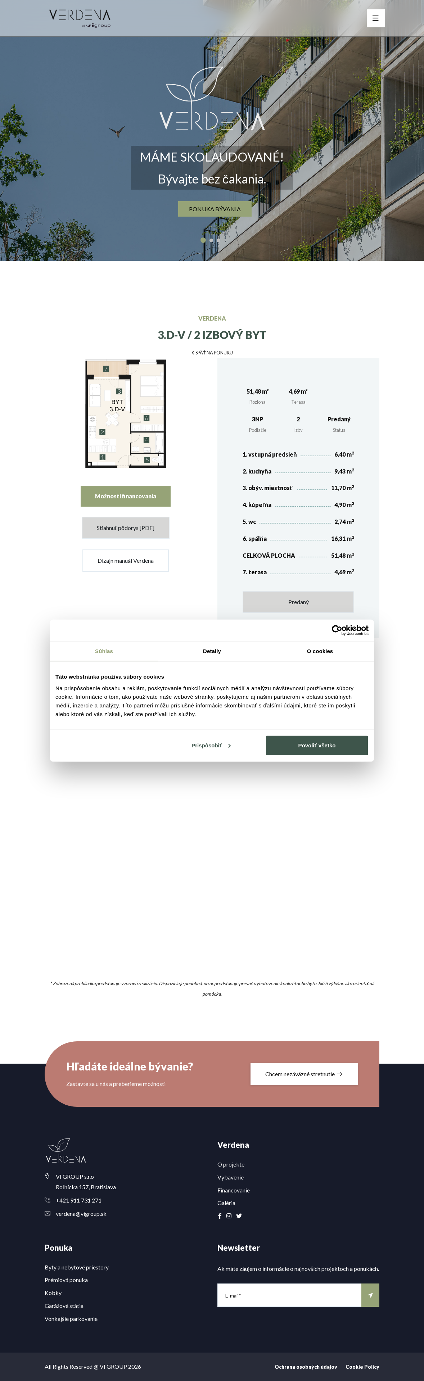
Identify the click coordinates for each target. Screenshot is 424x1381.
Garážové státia (64, 1305)
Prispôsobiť (211, 745)
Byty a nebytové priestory (77, 1267)
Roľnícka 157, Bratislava (86, 1186)
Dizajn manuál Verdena (126, 560)
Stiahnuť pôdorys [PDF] (125, 527)
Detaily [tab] (212, 651)
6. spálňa (255, 538)
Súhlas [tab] (104, 651)
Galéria (226, 1202)
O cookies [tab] (320, 651)
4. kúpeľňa (257, 504)
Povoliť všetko (317, 745)
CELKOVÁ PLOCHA (269, 555)
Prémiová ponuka (66, 1279)
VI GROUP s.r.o (75, 1176)
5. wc (249, 521)
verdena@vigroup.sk (81, 1213)
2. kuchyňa (257, 471)
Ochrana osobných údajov (306, 1367)
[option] (212, 130)
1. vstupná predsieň (270, 454)
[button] (212, 352)
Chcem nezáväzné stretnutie (304, 1073)
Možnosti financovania (125, 496)
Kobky (53, 1292)
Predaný (298, 601)
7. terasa (255, 572)
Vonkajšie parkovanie (71, 1318)
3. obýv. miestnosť (268, 487)
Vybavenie (230, 1177)
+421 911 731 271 (79, 1200)
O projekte (230, 1164)
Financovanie (233, 1190)
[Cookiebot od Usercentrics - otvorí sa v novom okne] (337, 630)
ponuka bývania (215, 209)
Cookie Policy (362, 1367)
